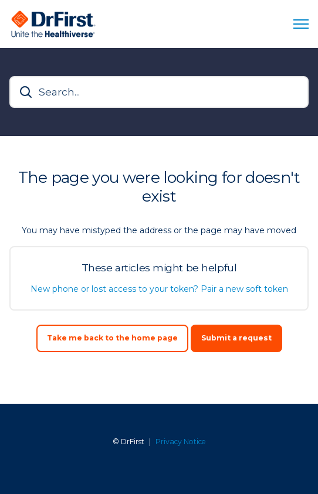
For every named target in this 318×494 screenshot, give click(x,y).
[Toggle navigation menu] (301, 24)
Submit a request (236, 337)
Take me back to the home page (112, 337)
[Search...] (159, 92)
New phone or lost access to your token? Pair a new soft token (159, 289)
